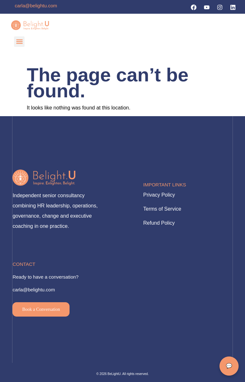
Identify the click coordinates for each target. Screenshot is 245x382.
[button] (19, 41)
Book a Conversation (41, 309)
